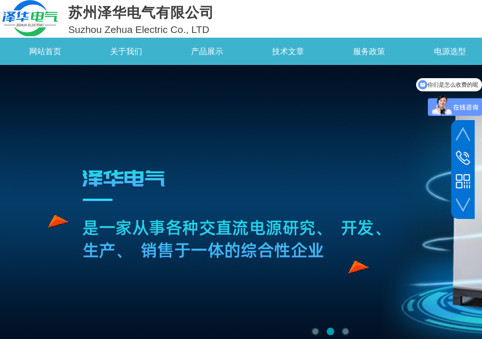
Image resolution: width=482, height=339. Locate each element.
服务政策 (369, 51)
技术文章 (288, 51)
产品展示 (207, 51)
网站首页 (45, 51)
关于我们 (126, 51)
